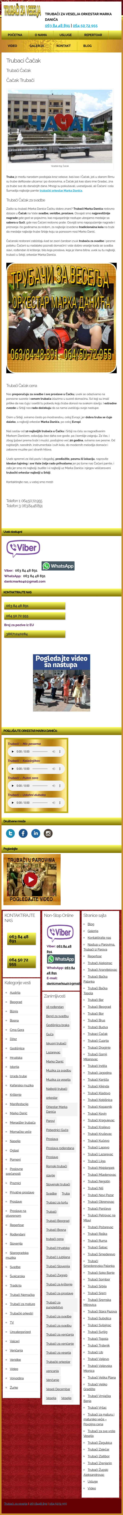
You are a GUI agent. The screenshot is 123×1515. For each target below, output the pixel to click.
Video (12, 46)
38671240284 (17, 634)
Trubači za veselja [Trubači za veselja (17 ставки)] (58, 1353)
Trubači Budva (98, 1027)
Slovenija (16, 1243)
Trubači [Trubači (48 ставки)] (51, 1212)
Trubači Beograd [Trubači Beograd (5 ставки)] (57, 1221)
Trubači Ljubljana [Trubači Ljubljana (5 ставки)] (58, 1257)
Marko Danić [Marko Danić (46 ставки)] (55, 1061)
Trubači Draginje (99, 1047)
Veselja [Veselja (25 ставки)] (51, 1398)
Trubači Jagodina (100, 1073)
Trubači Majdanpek (101, 1168)
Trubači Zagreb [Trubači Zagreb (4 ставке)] (57, 1275)
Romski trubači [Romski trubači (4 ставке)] (56, 1166)
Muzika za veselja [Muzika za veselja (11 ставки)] (58, 1079)
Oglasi (14, 1150)
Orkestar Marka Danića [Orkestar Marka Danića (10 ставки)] (57, 1109)
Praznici (15, 1183)
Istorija (14, 1067)
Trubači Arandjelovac (102, 970)
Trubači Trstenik (99, 1345)
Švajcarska (17, 1276)
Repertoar (93, 35)
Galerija (37, 46)
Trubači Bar (96, 1000)
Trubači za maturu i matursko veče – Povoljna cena (99, 1419)
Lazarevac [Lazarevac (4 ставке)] (53, 1052)
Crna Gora (17, 1030)
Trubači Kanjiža (98, 1079)
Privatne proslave (22, 1192)
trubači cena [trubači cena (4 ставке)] (55, 1239)
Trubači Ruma (97, 1241)
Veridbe (15, 1360)
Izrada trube (18, 1076)
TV (12, 1322)
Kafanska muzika (22, 1085)
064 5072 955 (58, 1503)
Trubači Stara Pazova (102, 1311)
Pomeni (15, 1159)
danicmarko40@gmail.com (67, 983)
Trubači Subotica (99, 1318)
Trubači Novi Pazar (101, 1195)
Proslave (16, 1201)
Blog (87, 46)
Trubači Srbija (97, 1286)
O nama (41, 35)
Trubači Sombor (99, 1279)
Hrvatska (16, 1058)
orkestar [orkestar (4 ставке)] (52, 1098)
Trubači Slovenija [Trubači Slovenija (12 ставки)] (58, 1266)
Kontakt (63, 46)
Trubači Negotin (99, 1181)
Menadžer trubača (22, 1122)
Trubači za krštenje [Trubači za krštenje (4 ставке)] (59, 1284)
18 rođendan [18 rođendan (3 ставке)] (55, 1007)
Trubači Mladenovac (102, 1175)
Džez (13, 1039)
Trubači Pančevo (99, 1208)
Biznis (14, 1011)
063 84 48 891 (57, 25)
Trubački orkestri (21, 1313)
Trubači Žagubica (100, 1443)
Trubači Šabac (98, 1247)
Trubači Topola (98, 1339)
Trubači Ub (95, 1352)
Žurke (14, 1387)
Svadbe (15, 1267)
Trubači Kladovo (99, 1093)
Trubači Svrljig (97, 1332)
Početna (15, 35)
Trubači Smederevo (101, 1254)
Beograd (16, 1002)
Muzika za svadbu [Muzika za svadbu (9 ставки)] (58, 1070)
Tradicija (16, 1285)
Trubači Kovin (97, 1113)
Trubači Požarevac (100, 1227)
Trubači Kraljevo (99, 1127)
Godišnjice (17, 1048)
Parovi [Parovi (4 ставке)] (50, 1121)
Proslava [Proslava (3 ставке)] (52, 1139)
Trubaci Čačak (98, 1034)
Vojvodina (17, 1378)
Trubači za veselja (15, 1503)
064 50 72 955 (85, 25)
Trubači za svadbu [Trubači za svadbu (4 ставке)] (59, 1325)
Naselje (15, 1141)
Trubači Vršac (97, 1407)
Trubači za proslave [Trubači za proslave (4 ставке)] (59, 1293)
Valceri (14, 1341)
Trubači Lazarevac (100, 1154)
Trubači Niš (95, 1188)
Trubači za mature (22, 1304)
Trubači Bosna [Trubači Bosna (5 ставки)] (56, 1230)
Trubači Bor (96, 1013)
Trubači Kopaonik (100, 1107)
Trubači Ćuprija (98, 1041)
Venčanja (16, 1350)
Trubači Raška (97, 1234)
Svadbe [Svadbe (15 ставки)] (51, 1193)
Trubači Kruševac (100, 1134)
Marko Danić (18, 1113)
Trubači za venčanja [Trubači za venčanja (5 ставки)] (60, 1334)
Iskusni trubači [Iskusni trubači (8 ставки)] (56, 1043)
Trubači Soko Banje (101, 1273)
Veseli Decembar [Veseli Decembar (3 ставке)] (58, 1389)
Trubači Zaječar (98, 1449)
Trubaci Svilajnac (99, 1325)
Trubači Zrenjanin (100, 1463)
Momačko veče (20, 1132)
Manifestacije (19, 1104)
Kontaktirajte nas (99, 938)
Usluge (65, 35)
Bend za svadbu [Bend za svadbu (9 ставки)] (57, 1016)
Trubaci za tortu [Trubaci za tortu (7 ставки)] (57, 1202)
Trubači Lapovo (98, 1147)
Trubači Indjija (97, 1066)
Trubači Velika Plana (102, 1377)
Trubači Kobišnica (100, 1100)
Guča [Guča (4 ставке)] (49, 1034)
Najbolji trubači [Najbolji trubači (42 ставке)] (56, 1089)
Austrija (15, 992)
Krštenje (16, 1095)
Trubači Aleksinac (100, 963)
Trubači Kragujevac (101, 1120)
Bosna (14, 1020)
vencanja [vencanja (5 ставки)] (52, 1371)
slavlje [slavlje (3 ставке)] (50, 1175)
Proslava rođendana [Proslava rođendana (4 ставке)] (60, 1148)
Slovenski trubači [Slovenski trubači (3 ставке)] (58, 1184)
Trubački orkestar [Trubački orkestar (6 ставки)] (58, 1362)
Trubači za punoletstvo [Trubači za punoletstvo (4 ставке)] (54, 1305)
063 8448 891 (38, 1503)
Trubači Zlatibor (99, 1456)
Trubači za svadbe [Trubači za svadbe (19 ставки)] (59, 1316)
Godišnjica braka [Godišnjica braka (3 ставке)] (57, 1025)
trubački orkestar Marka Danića (61, 190)
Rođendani (17, 1234)
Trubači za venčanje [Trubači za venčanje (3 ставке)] (60, 1344)
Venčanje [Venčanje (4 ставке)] (52, 1380)
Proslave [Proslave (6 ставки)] (52, 1157)
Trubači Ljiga (96, 1161)
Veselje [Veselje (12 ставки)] (66, 1398)
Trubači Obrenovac (101, 1202)
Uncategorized (20, 1332)
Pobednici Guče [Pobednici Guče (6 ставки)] (57, 1130)
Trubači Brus (96, 1020)
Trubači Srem (97, 1293)
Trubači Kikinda (98, 1086)
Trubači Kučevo (98, 1141)
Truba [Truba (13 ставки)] (66, 1193)
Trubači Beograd (99, 1007)
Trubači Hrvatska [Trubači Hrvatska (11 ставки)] (58, 1248)
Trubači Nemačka (22, 1295)
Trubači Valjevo (98, 1359)
